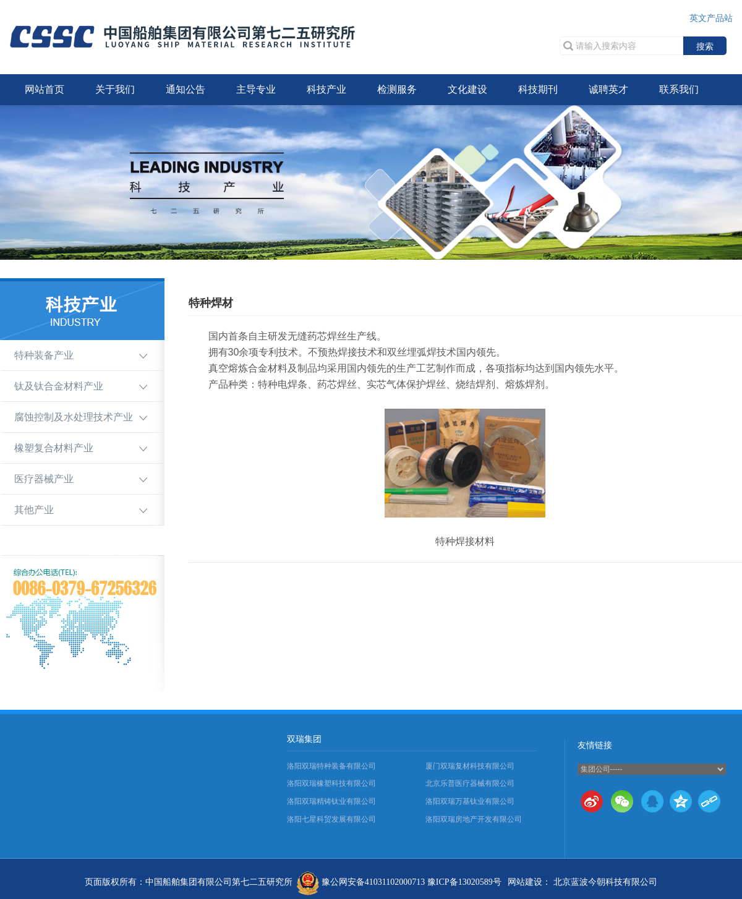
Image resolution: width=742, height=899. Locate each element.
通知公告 (185, 89)
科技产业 (326, 89)
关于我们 (115, 89)
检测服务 (397, 89)
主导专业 (256, 89)
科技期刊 (538, 89)
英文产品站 (711, 18)
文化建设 (467, 89)
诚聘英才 (608, 89)
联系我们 (679, 89)
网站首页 (44, 89)
